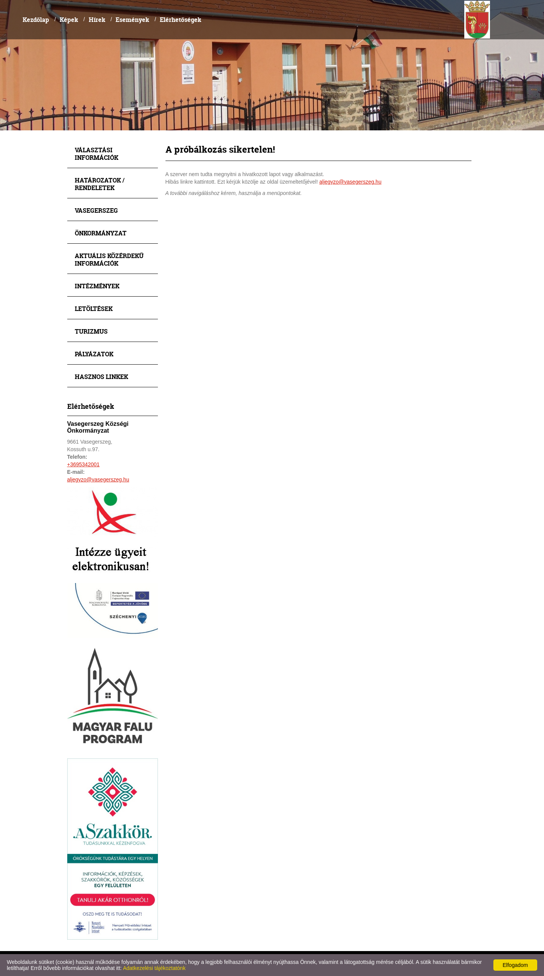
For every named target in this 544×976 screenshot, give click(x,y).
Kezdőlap (36, 19)
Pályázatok (94, 354)
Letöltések (94, 308)
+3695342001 (83, 464)
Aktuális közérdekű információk (109, 259)
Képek (69, 19)
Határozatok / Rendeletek (100, 184)
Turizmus (91, 331)
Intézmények (97, 286)
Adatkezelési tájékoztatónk (154, 968)
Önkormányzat (101, 233)
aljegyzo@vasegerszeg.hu (98, 479)
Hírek (97, 19)
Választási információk (96, 153)
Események (132, 19)
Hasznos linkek (101, 377)
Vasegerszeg (96, 210)
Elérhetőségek (180, 19)
